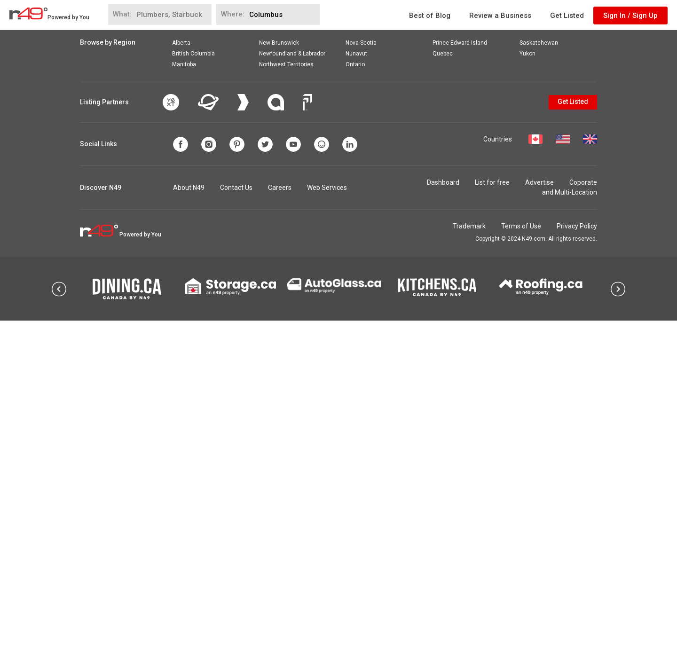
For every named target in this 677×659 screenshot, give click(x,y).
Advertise (539, 521)
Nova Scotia (361, 381)
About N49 (189, 526)
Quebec (443, 392)
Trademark (469, 564)
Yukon (527, 392)
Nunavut (356, 392)
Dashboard (443, 521)
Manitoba (184, 403)
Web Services (327, 526)
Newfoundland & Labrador (292, 392)
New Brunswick (279, 381)
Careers (279, 526)
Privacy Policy (577, 564)
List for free (492, 521)
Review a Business (500, 15)
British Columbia (193, 392)
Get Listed (567, 15)
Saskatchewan (539, 381)
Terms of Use (521, 564)
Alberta (181, 381)
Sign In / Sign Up (630, 15)
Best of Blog (429, 15)
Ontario (355, 403)
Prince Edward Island (460, 381)
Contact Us (236, 526)
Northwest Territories (286, 403)
